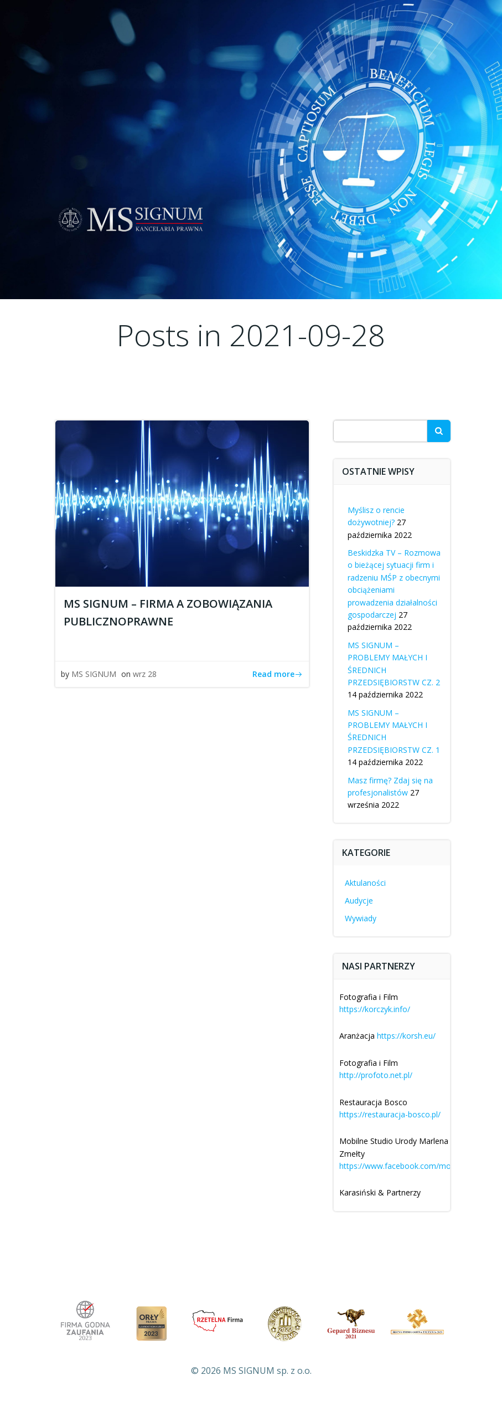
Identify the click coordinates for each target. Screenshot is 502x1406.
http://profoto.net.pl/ (375, 1075)
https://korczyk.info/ (374, 1009)
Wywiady (360, 918)
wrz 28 (145, 674)
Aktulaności (365, 883)
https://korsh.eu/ (406, 1035)
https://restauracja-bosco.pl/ (390, 1114)
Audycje (359, 900)
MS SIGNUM (93, 674)
